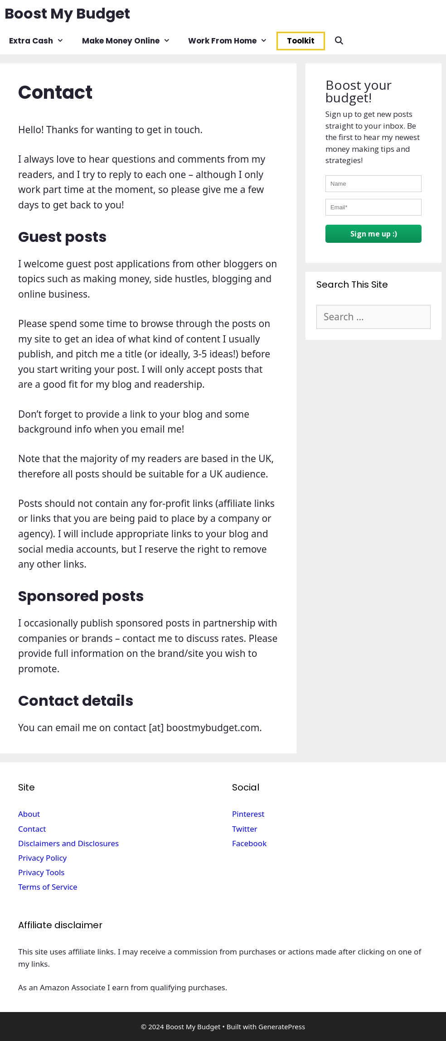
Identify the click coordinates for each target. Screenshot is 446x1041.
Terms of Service (48, 887)
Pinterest (248, 814)
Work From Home (232, 40)
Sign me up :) (373, 234)
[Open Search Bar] (339, 40)
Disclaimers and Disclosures (68, 843)
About (29, 814)
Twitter (244, 829)
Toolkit (301, 40)
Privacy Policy (42, 858)
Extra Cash (41, 40)
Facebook (249, 843)
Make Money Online (130, 40)
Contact (32, 829)
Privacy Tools (41, 872)
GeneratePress (281, 1026)
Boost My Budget (67, 13)
